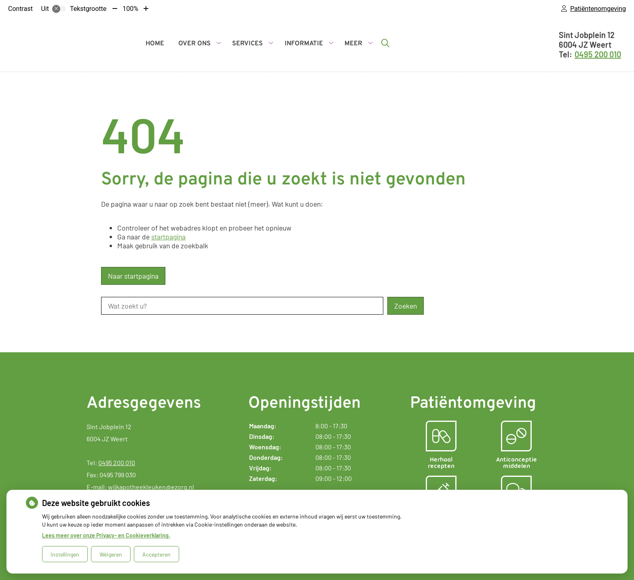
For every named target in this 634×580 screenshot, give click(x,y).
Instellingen (65, 554)
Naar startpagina (133, 275)
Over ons (194, 44)
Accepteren (156, 554)
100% (130, 9)
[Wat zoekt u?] (242, 306)
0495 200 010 (116, 462)
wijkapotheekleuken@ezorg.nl (151, 487)
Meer (353, 44)
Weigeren (110, 554)
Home (155, 44)
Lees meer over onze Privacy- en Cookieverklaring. (106, 535)
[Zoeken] (385, 43)
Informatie (304, 44)
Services (247, 44)
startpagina (168, 236)
